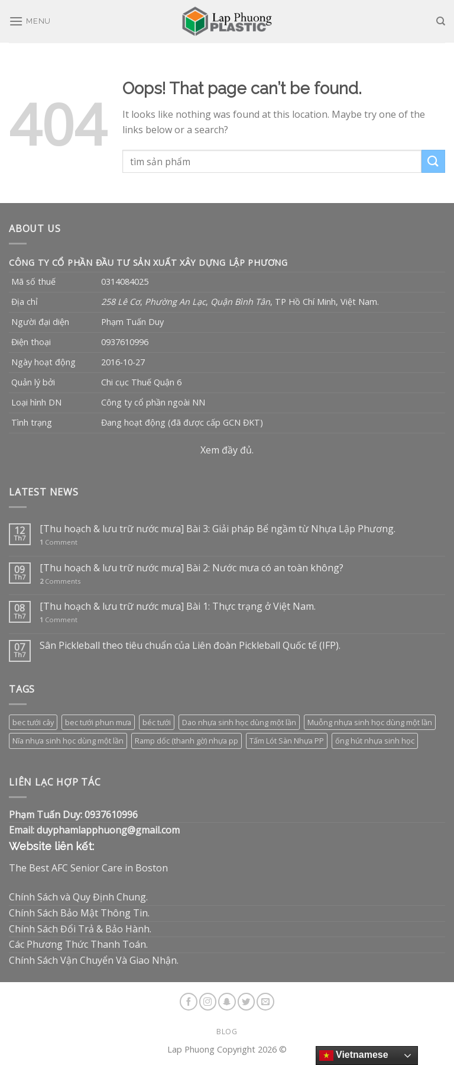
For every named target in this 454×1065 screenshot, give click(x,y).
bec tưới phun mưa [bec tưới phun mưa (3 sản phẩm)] (98, 722)
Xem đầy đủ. (227, 449)
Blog (226, 1032)
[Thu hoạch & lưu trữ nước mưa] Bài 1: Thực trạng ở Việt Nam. (178, 606)
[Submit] (433, 161)
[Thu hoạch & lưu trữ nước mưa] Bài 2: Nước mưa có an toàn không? (191, 568)
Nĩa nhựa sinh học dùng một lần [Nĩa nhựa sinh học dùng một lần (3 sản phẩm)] (68, 740)
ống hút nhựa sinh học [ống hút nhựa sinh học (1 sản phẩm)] (374, 740)
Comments (60, 581)
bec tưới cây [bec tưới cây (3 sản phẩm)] (33, 722)
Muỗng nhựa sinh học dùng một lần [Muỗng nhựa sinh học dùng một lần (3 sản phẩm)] (369, 722)
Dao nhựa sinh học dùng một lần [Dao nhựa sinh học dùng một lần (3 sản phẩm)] (239, 722)
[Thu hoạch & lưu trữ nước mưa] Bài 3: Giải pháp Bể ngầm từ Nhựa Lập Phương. (217, 529)
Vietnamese (353, 1055)
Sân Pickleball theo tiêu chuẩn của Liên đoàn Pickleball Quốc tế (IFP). (190, 645)
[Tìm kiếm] (440, 21)
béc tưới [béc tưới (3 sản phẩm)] (156, 722)
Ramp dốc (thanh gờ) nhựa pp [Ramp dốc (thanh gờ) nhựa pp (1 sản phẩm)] (186, 740)
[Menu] (30, 21)
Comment (58, 542)
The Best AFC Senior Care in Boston (88, 867)
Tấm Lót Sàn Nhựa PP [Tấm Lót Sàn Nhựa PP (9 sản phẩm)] (286, 740)
